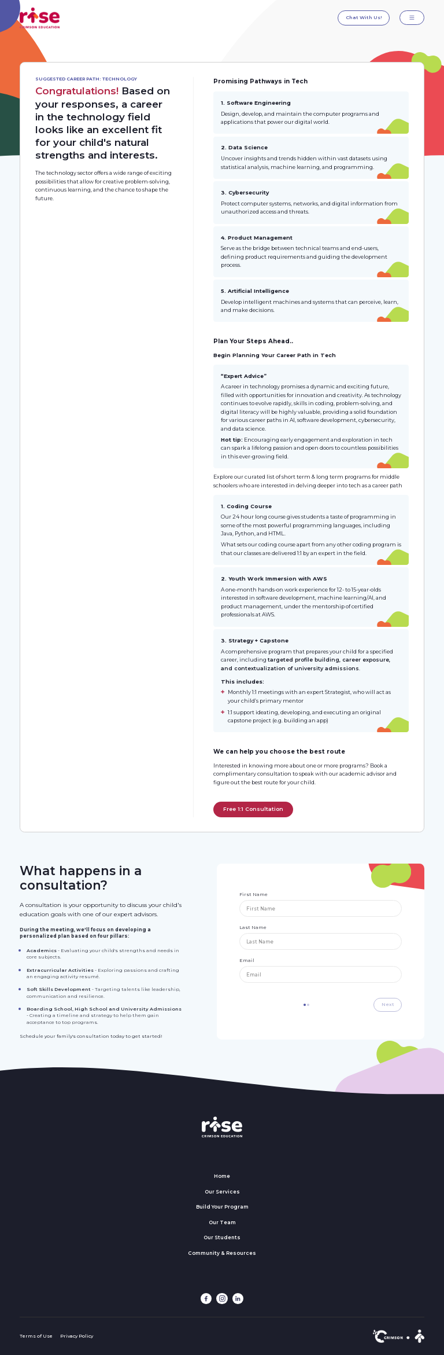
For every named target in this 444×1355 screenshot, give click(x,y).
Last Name (253, 927)
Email (246, 960)
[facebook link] (206, 1298)
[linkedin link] (237, 1298)
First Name (253, 894)
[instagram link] (221, 1298)
